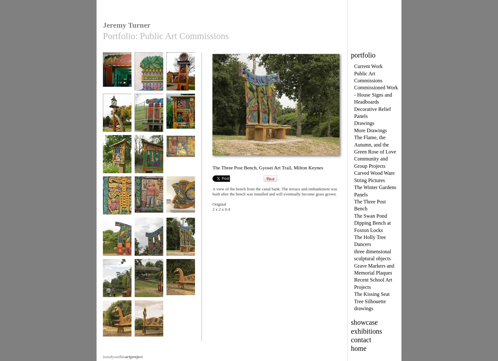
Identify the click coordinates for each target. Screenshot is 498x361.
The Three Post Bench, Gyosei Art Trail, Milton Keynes (117, 247)
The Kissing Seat (372, 294)
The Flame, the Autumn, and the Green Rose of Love (375, 144)
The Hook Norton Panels (180, 159)
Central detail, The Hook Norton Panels (117, 203)
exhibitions (366, 331)
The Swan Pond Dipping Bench (180, 283)
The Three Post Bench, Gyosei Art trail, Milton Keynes (117, 288)
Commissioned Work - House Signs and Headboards (376, 95)
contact (361, 340)
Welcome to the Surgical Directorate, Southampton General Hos (117, 83)
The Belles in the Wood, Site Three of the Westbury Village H (117, 164)
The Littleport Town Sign (180, 76)
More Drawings (370, 130)
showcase (364, 322)
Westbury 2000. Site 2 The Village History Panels (180, 120)
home (359, 348)
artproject (123, 356)
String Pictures (369, 180)
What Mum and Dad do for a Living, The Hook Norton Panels (149, 205)
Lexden (149, 74)
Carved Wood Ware (374, 173)
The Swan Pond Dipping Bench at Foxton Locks (372, 223)
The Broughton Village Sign (117, 118)
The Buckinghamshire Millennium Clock (180, 203)
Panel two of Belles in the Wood (149, 159)
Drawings (364, 123)
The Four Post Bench (149, 118)
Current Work (368, 66)
